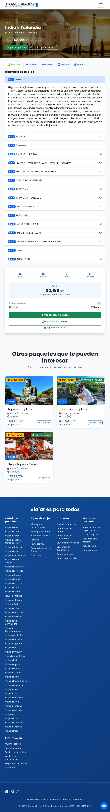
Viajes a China (12, 718)
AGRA (15, 250)
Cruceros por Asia (65, 554)
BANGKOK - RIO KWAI (23, 154)
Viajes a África (12, 693)
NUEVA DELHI (18, 215)
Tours (16, 22)
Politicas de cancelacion (11, 758)
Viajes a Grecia (12, 668)
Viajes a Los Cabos (14, 583)
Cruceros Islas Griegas (68, 542)
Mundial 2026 (37, 543)
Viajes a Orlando (13, 575)
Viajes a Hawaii (12, 579)
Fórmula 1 (35, 539)
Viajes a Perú (11, 551)
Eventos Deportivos (40, 535)
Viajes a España (12, 664)
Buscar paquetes (90, 534)
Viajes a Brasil (11, 647)
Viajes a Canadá (13, 531)
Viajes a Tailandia (13, 726)
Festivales (36, 555)
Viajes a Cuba (12, 608)
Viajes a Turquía (13, 672)
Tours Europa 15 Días (15, 656)
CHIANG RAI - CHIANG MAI (25, 180)
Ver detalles (44, 422)
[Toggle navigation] (101, 5)
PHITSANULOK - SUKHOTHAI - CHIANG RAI (33, 171)
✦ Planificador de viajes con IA (91, 529)
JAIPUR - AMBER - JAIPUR (25, 232)
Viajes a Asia (11, 714)
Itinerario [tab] (14, 64)
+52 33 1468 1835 (83, 806)
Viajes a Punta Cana (15, 612)
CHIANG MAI (18, 189)
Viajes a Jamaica (13, 616)
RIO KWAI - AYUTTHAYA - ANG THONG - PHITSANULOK (39, 162)
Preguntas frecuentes (16, 763)
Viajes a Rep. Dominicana (11, 622)
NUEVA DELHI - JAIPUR (23, 224)
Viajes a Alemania (14, 685)
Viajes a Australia (13, 710)
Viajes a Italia (11, 660)
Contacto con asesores (89, 540)
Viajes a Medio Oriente (16, 681)
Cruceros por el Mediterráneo (64, 537)
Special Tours (89, 545)
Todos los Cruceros (66, 524)
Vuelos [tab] (47, 64)
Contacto (10, 767)
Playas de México (13, 595)
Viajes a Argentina (14, 643)
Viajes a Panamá (13, 639)
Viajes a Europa (12, 527)
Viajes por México (13, 600)
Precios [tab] (31, 64)
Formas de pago (13, 748)
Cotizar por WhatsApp (42, 47)
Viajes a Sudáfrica (14, 697)
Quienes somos (13, 743)
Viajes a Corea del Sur (16, 722)
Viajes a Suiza (11, 689)
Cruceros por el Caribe (64, 530)
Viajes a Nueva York (14, 566)
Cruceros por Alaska (67, 558)
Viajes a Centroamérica (13, 629)
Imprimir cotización (55, 327)
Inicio (8, 22)
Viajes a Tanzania (13, 706)
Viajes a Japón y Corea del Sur (13, 541)
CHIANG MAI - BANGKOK (24, 197)
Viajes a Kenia (12, 701)
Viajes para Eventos (40, 531)
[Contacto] (104, 806)
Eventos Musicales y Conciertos (41, 550)
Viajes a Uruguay (13, 651)
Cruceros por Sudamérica (63, 548)
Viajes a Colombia (14, 547)
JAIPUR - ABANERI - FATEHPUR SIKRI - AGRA (34, 241)
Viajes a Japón (12, 535)
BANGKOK (17, 79)
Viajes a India (11, 730)
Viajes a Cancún (13, 587)
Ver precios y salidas (16, 47)
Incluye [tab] (79, 64)
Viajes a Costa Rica (14, 635)
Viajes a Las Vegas (14, 570)
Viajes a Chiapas (13, 591)
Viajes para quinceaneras (38, 526)
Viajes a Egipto (12, 676)
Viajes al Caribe (12, 604)
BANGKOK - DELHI (21, 206)
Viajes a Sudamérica (15, 555)
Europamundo (89, 550)
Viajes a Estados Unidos (13, 561)
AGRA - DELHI (19, 259)
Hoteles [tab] (64, 64)
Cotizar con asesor (55, 321)
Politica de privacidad (15, 752)
